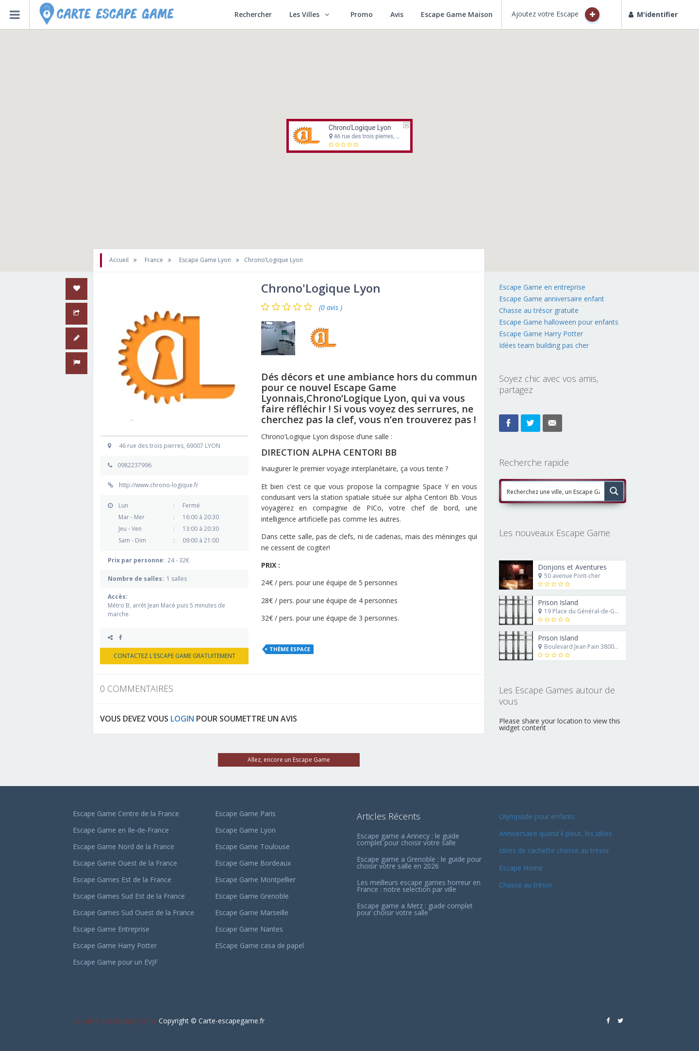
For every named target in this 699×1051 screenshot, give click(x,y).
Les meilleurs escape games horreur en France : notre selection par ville (419, 886)
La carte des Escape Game (115, 1020)
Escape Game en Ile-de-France (121, 830)
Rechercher (253, 14)
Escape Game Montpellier (255, 879)
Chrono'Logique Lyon (360, 127)
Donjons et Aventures (572, 567)
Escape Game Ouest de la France (125, 863)
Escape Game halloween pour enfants (558, 322)
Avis (396, 14)
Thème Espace (289, 649)
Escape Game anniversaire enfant (551, 298)
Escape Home (521, 867)
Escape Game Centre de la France (126, 813)
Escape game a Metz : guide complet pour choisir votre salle (415, 909)
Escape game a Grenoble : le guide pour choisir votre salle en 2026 (419, 862)
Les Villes (304, 14)
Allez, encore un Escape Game (289, 759)
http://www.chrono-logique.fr (159, 485)
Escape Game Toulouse (252, 846)
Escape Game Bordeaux (253, 863)
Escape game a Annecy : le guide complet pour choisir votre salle (408, 839)
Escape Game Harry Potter (541, 333)
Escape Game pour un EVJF (115, 962)
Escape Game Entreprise (111, 929)
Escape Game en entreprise (542, 287)
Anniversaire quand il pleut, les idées (555, 833)
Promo (361, 14)
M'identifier (653, 14)
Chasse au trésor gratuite (540, 310)
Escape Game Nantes (249, 929)
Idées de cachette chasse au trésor (554, 850)
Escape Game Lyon (245, 830)
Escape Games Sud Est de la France (129, 896)
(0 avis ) (330, 307)
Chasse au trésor (526, 884)
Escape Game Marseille (251, 912)
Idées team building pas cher (544, 345)
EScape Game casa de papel (259, 945)
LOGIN (182, 718)
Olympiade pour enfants (538, 816)
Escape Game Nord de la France (123, 846)
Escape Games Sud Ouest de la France (133, 912)
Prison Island (558, 602)
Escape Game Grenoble (252, 896)
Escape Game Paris (245, 813)
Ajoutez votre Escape (555, 14)
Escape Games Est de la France (122, 879)
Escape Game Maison (457, 14)
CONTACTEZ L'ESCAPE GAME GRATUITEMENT (174, 656)
